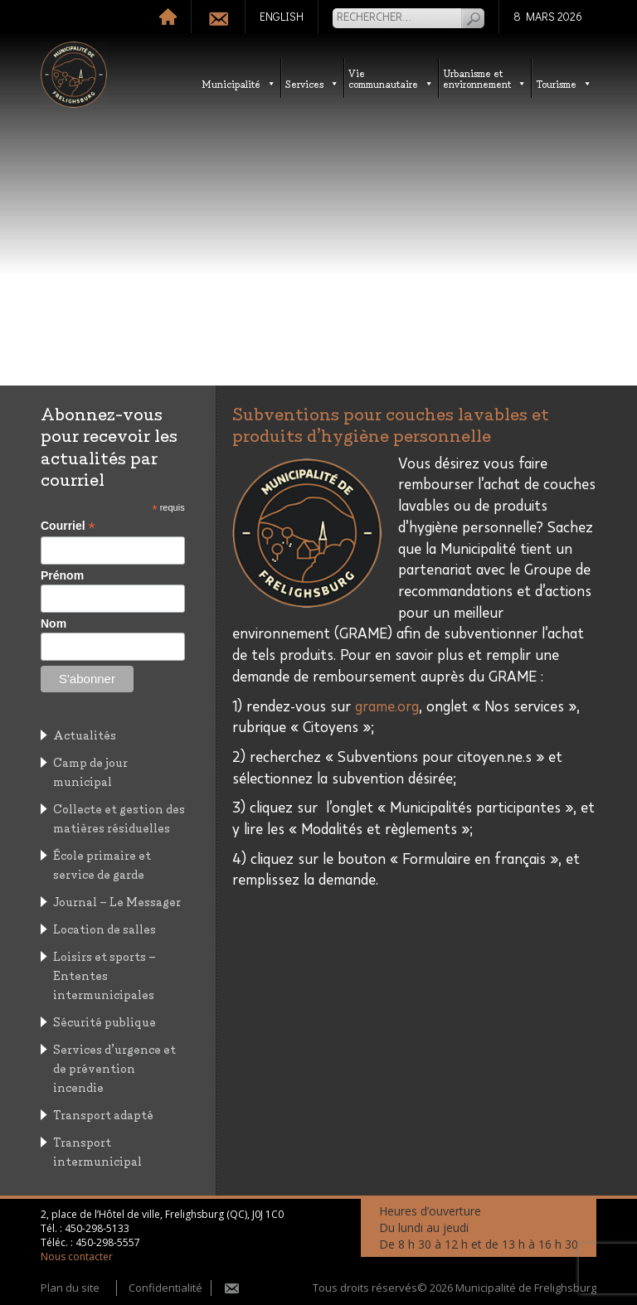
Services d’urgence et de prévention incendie (114, 1067)
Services (312, 83)
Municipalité (239, 83)
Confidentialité (165, 1287)
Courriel (68, 526)
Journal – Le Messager (117, 901)
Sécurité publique (104, 1021)
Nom (53, 623)
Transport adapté (103, 1114)
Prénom (62, 575)
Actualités (84, 734)
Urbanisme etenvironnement (485, 78)
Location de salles (104, 928)
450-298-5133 (97, 1228)
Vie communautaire (391, 78)
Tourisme (564, 83)
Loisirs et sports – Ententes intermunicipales (104, 975)
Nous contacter (77, 1256)
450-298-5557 (107, 1242)
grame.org (387, 707)
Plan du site (70, 1287)
